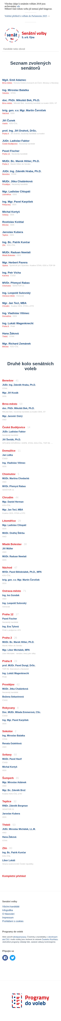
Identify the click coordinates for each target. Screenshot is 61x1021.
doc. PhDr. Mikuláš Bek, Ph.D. (21, 100)
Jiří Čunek (8, 120)
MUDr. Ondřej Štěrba (13, 533)
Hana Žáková (10, 333)
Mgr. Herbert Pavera (15, 262)
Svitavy (5, 215)
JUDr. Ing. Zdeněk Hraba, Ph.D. (21, 171)
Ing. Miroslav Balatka (15, 90)
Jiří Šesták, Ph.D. (11, 439)
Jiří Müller (7, 548)
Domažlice (7, 316)
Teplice (5, 235)
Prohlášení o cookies (13, 921)
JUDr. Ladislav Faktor (16, 140)
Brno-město (7, 83)
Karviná (5, 276)
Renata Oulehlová (12, 743)
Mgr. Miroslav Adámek (14, 782)
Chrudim (6, 306)
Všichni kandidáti (10, 906)
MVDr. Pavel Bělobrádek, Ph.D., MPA (22, 572)
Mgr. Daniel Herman (13, 502)
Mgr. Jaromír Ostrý (12, 416)
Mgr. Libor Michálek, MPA (16, 650)
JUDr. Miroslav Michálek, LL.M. (19, 829)
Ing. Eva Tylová (10, 626)
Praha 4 (5, 134)
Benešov (6, 174)
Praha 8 (5, 326)
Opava (5, 265)
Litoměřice (7, 194)
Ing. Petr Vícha (11, 272)
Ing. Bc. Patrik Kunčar (16, 242)
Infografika (7, 910)
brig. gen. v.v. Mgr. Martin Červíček (24, 110)
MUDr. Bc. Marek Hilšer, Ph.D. (21, 161)
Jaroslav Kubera (12, 232)
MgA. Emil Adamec (14, 79)
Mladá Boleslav (9, 255)
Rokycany (6, 205)
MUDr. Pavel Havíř (12, 759)
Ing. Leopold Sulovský (16, 292)
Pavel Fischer (11, 150)
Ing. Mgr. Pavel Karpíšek (17, 201)
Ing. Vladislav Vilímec (15, 313)
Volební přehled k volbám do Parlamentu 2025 (26, 16)
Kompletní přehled (14, 876)
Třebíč (5, 336)
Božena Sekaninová (13, 697)
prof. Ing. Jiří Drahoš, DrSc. (19, 130)
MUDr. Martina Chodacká (15, 478)
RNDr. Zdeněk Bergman (15, 806)
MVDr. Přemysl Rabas (16, 282)
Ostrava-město (8, 296)
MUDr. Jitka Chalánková (17, 181)
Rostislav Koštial (13, 221)
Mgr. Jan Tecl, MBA (14, 303)
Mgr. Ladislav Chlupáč (16, 191)
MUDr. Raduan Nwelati (16, 252)
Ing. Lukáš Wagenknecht (17, 323)
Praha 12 (6, 154)
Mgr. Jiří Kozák (10, 393)
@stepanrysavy (19, 937)
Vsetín (5, 123)
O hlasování (8, 914)
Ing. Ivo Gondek (10, 595)
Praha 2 (5, 164)
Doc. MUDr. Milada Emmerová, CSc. (21, 712)
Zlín (4, 245)
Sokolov (6, 93)
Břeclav (5, 225)
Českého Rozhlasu (50, 939)
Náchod (5, 113)
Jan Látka (7, 455)
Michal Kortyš (11, 211)
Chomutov (6, 286)
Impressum (8, 917)
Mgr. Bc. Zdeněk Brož (14, 790)
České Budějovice (10, 144)
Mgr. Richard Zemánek (16, 343)
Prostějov (6, 184)
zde (18, 6)
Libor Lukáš (8, 860)
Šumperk (8, 777)
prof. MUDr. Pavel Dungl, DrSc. (18, 665)
